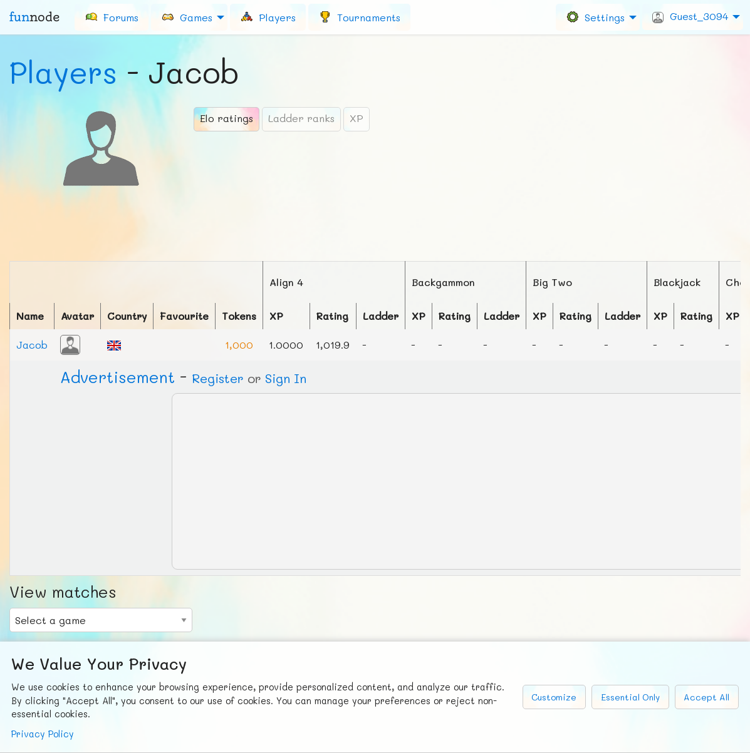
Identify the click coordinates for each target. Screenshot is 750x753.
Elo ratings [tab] (226, 118)
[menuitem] (111, 17)
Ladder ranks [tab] (301, 118)
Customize (553, 697)
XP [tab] (356, 118)
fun (34, 16)
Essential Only (630, 697)
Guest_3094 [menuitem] (690, 16)
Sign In (285, 378)
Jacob (32, 344)
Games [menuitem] (186, 16)
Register (218, 378)
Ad (117, 377)
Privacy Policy (42, 734)
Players (63, 72)
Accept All (706, 697)
